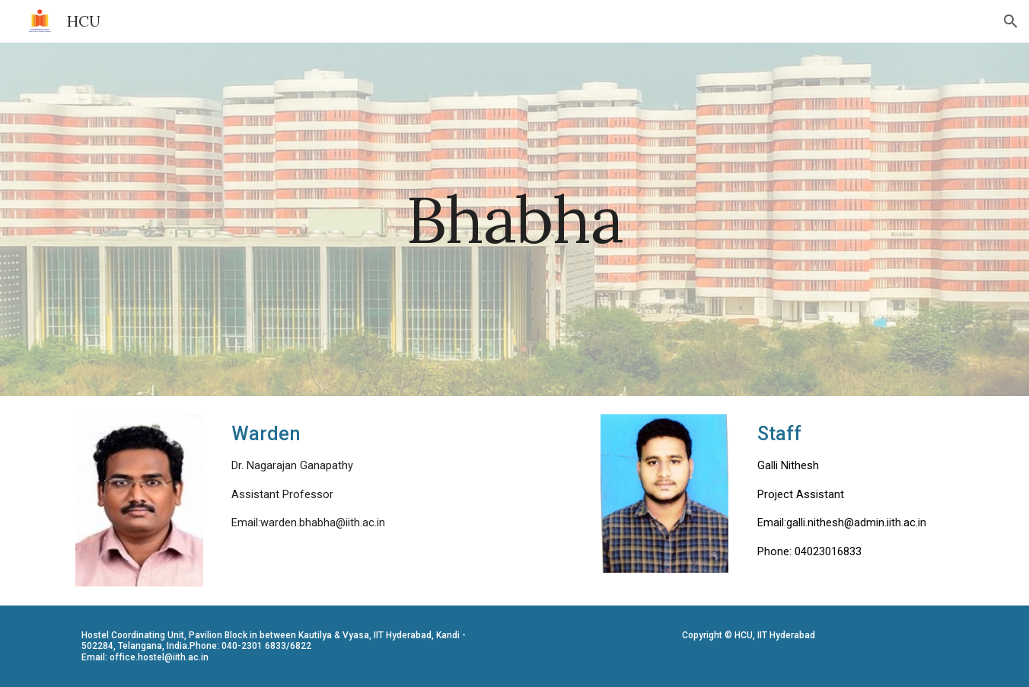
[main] (514, 219)
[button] (1010, 21)
